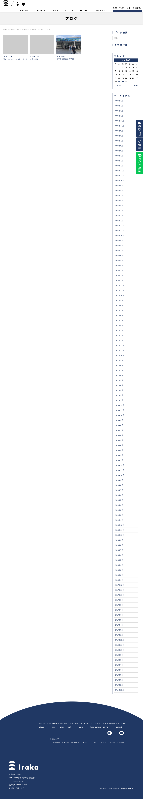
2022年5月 (119, 320)
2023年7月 (119, 250)
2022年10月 (119, 295)
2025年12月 (119, 121)
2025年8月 (119, 136)
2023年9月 (119, 241)
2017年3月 (119, 630)
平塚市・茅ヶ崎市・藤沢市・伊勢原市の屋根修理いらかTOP (23, 29)
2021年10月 (119, 355)
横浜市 (103, 743)
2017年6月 (119, 615)
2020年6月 (119, 435)
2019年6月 (119, 495)
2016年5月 (119, 675)
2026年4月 (119, 101)
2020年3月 (119, 450)
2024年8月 (119, 191)
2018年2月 (119, 575)
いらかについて (25, 11)
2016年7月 (119, 665)
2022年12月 (119, 285)
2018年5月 (119, 560)
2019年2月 (119, 515)
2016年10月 (119, 650)
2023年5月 (119, 260)
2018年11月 (119, 530)
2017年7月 (119, 610)
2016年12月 (119, 640)
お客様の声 (69, 11)
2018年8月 (119, 545)
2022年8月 (119, 305)
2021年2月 (119, 395)
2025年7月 (119, 141)
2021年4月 (119, 385)
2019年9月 (119, 480)
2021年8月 (119, 365)
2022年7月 (119, 310)
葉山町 (85, 743)
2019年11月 (119, 470)
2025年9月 (119, 131)
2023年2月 (119, 275)
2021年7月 (119, 370)
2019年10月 (119, 475)
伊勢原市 (75, 743)
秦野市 (112, 743)
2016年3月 (119, 680)
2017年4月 (119, 625)
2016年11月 (119, 645)
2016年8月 (119, 660)
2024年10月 (119, 181)
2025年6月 (119, 146)
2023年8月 (119, 246)
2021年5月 (119, 380)
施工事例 (55, 11)
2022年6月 (119, 315)
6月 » (136, 86)
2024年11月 (119, 176)
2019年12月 (119, 465)
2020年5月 (119, 440)
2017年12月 (119, 585)
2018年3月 (119, 570)
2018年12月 (119, 525)
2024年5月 (119, 200)
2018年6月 (119, 555)
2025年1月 (119, 166)
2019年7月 (119, 490)
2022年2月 (119, 335)
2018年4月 (119, 565)
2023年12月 (119, 226)
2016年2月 (119, 685)
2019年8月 (119, 485)
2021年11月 (119, 350)
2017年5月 (119, 620)
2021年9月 (119, 360)
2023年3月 (119, 270)
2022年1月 (119, 340)
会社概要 (100, 11)
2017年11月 (119, 590)
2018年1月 (119, 580)
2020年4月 (119, 445)
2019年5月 (119, 500)
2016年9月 (119, 655)
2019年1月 (119, 520)
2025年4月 (119, 156)
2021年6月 (119, 375)
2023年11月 (119, 231)
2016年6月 (119, 670)
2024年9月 (119, 186)
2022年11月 (119, 290)
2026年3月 (119, 106)
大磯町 (94, 743)
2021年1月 (119, 400)
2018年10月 (119, 535)
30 (123, 82)
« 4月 (119, 86)
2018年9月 (119, 540)
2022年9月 (119, 300)
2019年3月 (119, 510)
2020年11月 (119, 410)
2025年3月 (119, 161)
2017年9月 (119, 600)
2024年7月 (119, 196)
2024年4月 (119, 205)
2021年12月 (119, 345)
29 (119, 82)
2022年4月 (119, 325)
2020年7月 (119, 430)
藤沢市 (66, 743)
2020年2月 (119, 455)
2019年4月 (119, 505)
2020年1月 (119, 460)
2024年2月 (119, 215)
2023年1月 (119, 280)
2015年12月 (119, 690)
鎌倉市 (121, 743)
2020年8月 (119, 425)
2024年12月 (119, 171)
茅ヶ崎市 (56, 743)
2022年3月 (119, 330)
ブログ (83, 11)
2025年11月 (119, 126)
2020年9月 (119, 420)
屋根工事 (41, 11)
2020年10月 (119, 415)
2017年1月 (119, 635)
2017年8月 (119, 605)
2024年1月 (119, 221)
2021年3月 (119, 390)
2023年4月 (119, 265)
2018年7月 (119, 550)
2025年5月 (119, 151)
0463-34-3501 (19, 781)
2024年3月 (119, 210)
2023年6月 (119, 255)
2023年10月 (119, 236)
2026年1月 (119, 116)
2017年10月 (119, 595)
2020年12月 (119, 405)
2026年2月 (119, 111)
